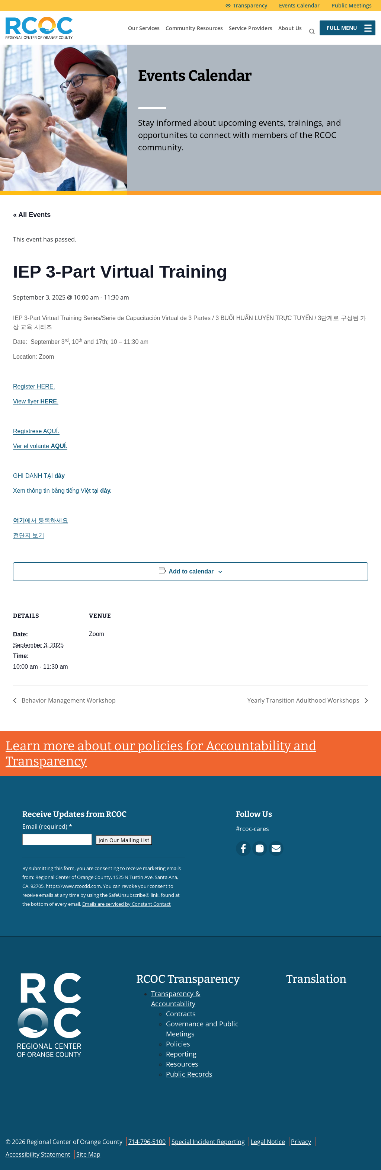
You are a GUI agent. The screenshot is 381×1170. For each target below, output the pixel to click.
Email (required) (47, 826)
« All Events (32, 214)
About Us (290, 28)
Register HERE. (34, 386)
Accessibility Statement (38, 1154)
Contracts (181, 1013)
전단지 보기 (28, 535)
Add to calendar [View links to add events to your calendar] (191, 571)
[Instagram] (259, 848)
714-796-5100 (147, 1142)
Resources (182, 1063)
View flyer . (35, 401)
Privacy (301, 1142)
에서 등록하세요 (40, 520)
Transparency (250, 5)
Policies (178, 1043)
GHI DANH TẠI (39, 476)
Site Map (88, 1154)
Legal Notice (268, 1142)
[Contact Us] (276, 848)
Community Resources (194, 28)
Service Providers (250, 28)
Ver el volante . (40, 446)
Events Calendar (299, 5)
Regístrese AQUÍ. (36, 431)
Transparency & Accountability (175, 998)
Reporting (181, 1053)
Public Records (189, 1074)
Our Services (144, 28)
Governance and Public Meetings (202, 1028)
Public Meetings (352, 5)
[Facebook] (243, 848)
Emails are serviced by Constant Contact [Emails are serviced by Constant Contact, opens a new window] (126, 904)
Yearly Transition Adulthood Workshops (304, 700)
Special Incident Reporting (208, 1142)
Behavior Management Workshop (68, 700)
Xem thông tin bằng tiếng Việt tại (62, 491)
